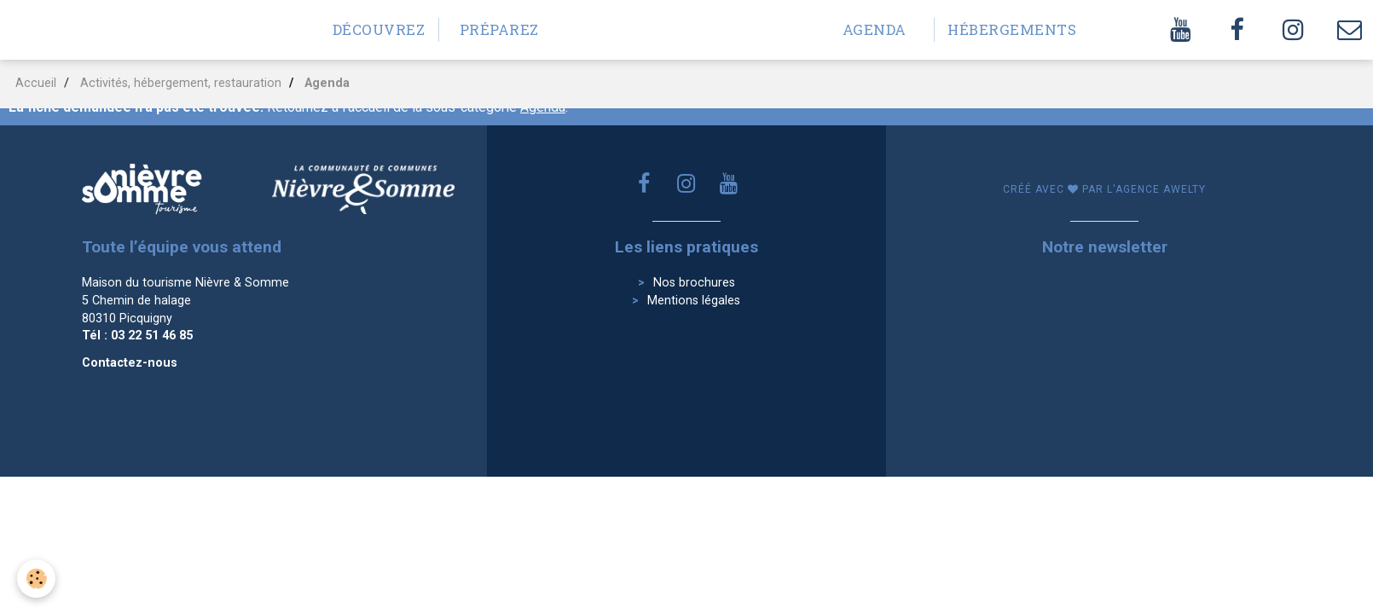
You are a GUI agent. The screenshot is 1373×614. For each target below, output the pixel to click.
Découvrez (379, 29)
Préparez (499, 29)
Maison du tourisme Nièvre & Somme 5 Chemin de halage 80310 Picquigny (185, 300)
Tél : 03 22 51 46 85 (137, 335)
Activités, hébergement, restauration (180, 83)
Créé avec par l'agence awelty (1104, 189)
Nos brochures (694, 282)
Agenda (875, 29)
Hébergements (1000, 29)
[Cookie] (36, 578)
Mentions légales (693, 300)
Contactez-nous (129, 363)
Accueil (35, 83)
